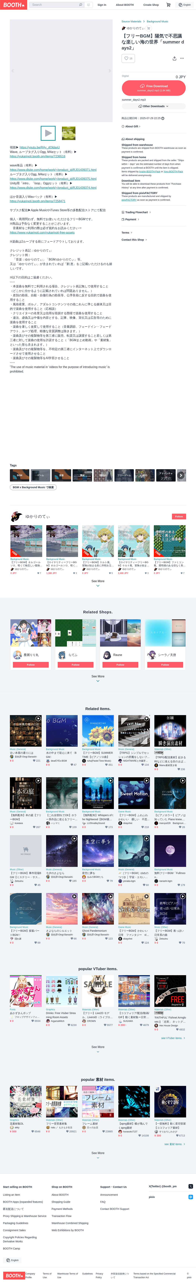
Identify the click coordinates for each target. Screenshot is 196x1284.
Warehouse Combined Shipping (70, 1223)
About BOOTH (125, 5)
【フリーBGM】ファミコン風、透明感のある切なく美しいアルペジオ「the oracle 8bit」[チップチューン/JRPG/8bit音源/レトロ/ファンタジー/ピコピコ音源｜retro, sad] (170, 564)
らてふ (73, 654)
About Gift (131, 126)
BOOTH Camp (11, 1248)
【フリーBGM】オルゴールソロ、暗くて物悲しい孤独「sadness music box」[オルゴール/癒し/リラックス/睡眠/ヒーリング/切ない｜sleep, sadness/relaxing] (26, 564)
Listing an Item (11, 1194)
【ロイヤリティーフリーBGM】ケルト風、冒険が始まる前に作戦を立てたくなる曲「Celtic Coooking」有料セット (133, 564)
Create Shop (151, 5)
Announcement (109, 1194)
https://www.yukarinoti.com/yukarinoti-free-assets (42, 232)
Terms (125, 232)
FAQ (102, 1201)
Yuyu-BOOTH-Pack (173, 171)
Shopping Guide (61, 1201)
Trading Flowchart (136, 212)
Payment (130, 219)
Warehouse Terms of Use (67, 1276)
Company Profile (30, 1276)
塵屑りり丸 (31, 654)
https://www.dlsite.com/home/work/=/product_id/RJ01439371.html (53, 169)
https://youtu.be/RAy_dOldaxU (40, 147)
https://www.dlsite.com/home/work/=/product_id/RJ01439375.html (53, 178)
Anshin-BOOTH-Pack (149, 171)
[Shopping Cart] (168, 5)
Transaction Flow (61, 1216)
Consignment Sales (14, 1230)
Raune (117, 654)
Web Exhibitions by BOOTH (68, 1230)
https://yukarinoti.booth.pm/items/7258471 (37, 201)
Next (110, 71)
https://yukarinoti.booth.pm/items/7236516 (37, 156)
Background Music (157, 21)
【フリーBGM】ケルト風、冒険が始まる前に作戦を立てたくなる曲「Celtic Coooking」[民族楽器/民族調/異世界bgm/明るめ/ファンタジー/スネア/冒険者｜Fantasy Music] (98, 564)
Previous (13, 71)
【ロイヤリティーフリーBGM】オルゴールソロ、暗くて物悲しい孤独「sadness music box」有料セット (62, 564)
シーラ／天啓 (167, 654)
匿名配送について (13, 1208)
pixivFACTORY (129, 200)
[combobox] (56, 5)
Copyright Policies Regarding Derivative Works (20, 1239)
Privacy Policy (99, 1276)
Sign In (102, 5)
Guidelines (87, 1274)
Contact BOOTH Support (114, 1208)
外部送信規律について (120, 1276)
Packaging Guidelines (15, 1223)
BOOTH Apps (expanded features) (23, 1201)
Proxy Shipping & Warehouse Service (24, 1216)
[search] (80, 5)
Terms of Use (47, 1276)
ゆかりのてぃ (38, 516)
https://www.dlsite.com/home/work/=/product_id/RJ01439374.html (53, 187)
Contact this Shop (133, 239)
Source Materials (131, 21)
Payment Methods (62, 1208)
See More (98, 679)
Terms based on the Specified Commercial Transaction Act (154, 1276)
